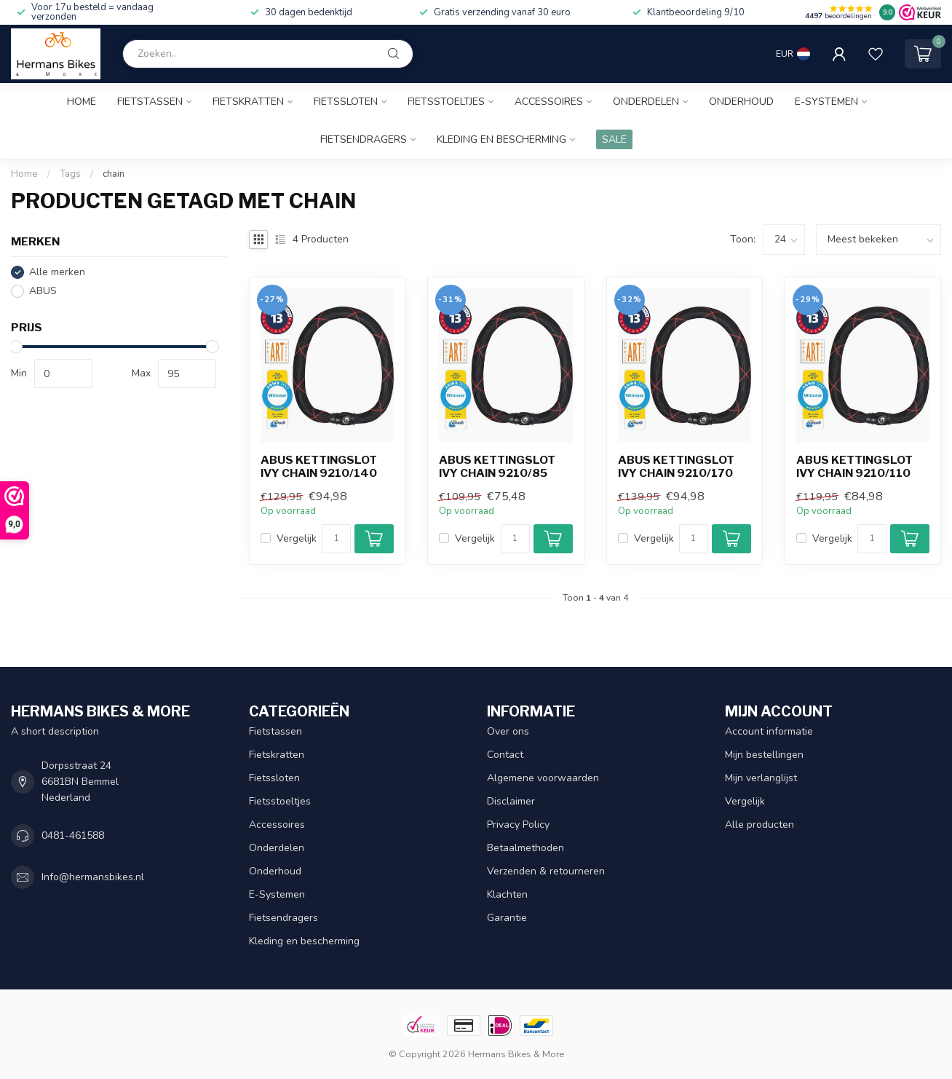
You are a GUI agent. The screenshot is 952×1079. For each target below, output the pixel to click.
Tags (70, 174)
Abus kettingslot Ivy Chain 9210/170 (676, 467)
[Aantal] (336, 538)
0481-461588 (72, 835)
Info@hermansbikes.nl (92, 877)
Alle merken (57, 271)
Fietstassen (150, 101)
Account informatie (769, 731)
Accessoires (549, 101)
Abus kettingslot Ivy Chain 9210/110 (854, 467)
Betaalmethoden (525, 848)
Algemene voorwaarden (543, 778)
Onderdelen (646, 101)
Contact (505, 755)
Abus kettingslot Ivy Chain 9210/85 (497, 467)
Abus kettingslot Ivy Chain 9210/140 (319, 467)
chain (113, 174)
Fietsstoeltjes (446, 101)
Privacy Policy (518, 824)
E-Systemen (826, 101)
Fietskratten (248, 101)
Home (81, 101)
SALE (614, 139)
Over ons (508, 731)
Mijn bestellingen (764, 755)
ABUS (43, 290)
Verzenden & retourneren (546, 871)
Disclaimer (511, 801)
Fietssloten (346, 101)
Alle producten (759, 824)
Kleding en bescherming (501, 139)
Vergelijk (297, 538)
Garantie (507, 918)
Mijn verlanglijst (761, 778)
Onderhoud (741, 101)
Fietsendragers (363, 139)
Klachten (507, 894)
